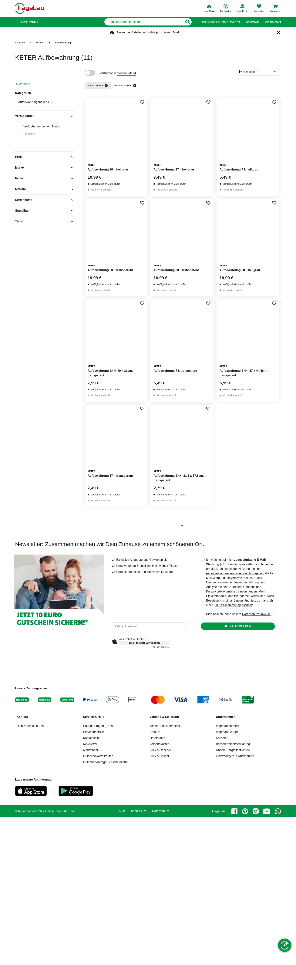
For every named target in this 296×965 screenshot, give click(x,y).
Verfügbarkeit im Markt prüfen (105, 184)
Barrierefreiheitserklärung (233, 744)
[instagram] (256, 811)
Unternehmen (225, 716)
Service (252, 21)
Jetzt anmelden (237, 626)
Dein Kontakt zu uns (30, 725)
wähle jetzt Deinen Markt (163, 32)
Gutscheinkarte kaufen (98, 756)
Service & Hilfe (93, 716)
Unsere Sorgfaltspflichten (233, 750)
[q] (143, 21)
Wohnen (24, 84)
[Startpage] (29, 8)
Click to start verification (144, 642)
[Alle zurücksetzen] (134, 85)
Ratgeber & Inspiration (220, 21)
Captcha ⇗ (161, 647)
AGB (122, 811)
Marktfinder (90, 750)
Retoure (155, 732)
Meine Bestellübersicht (165, 725)
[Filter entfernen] (106, 85)
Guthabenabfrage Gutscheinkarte (105, 762)
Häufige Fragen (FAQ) (98, 725)
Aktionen (273, 21)
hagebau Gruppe (227, 732)
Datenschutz (160, 811)
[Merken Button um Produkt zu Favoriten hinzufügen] (142, 102)
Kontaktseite (91, 738)
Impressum (138, 811)
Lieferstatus (157, 738)
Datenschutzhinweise (256, 614)
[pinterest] (245, 811)
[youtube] (266, 811)
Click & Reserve (160, 750)
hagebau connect (227, 725)
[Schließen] (278, 32)
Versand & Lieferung (164, 716)
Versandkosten (160, 744)
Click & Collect (159, 756)
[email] (149, 626)
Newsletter (90, 744)
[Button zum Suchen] (187, 21)
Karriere (221, 738)
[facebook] (234, 811)
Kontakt (22, 716)
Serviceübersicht (94, 732)
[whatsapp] (278, 811)
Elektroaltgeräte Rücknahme (235, 756)
